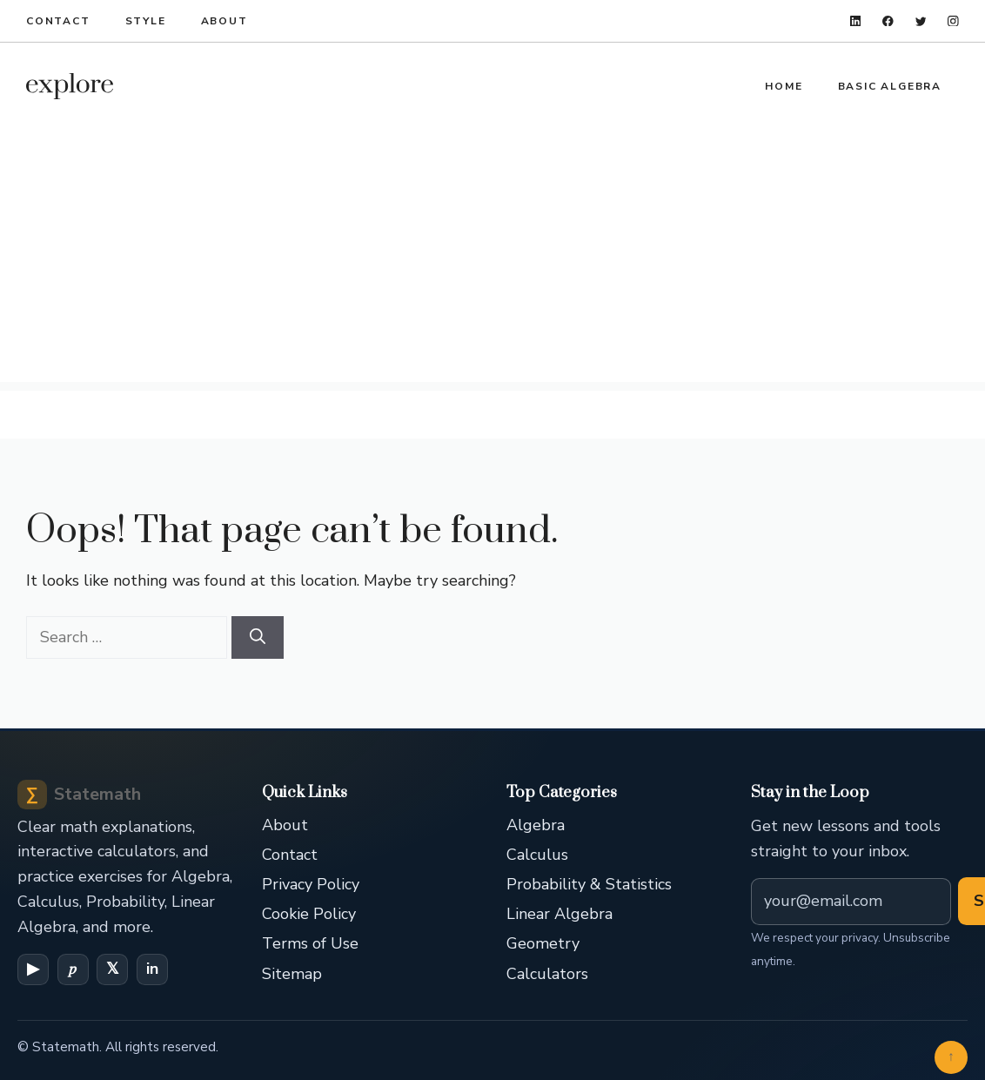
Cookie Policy (309, 913)
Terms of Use (310, 943)
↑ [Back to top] (951, 1056)
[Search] (257, 637)
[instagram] (953, 21)
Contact (58, 21)
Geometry (543, 943)
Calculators (547, 973)
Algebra (535, 825)
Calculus (537, 854)
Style (145, 21)
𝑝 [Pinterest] (73, 968)
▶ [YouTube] (33, 968)
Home (783, 86)
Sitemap (292, 973)
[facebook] (888, 21)
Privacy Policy (310, 884)
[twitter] (921, 21)
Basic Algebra (889, 86)
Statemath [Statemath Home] (79, 794)
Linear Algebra (559, 913)
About (224, 21)
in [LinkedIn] (152, 968)
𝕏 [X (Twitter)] (112, 968)
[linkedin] (855, 21)
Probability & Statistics (589, 884)
